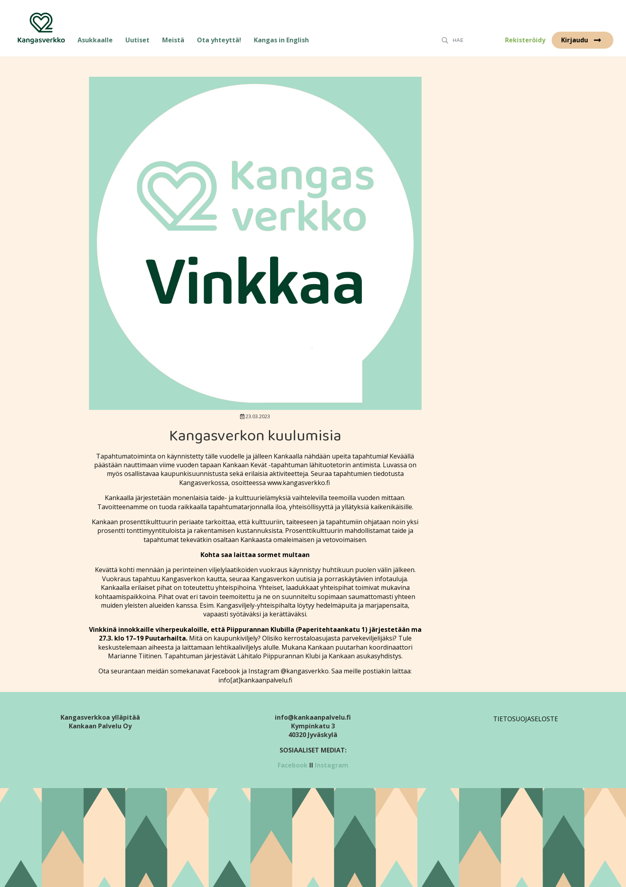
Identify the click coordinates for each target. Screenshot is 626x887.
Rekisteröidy (525, 40)
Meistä (173, 40)
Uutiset (137, 40)
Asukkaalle (95, 40)
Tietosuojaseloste (525, 719)
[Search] (472, 40)
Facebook (293, 765)
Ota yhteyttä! (219, 40)
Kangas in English (281, 40)
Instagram (331, 765)
